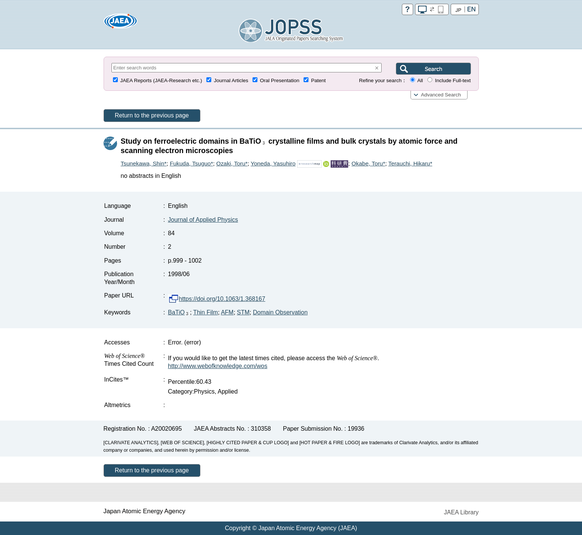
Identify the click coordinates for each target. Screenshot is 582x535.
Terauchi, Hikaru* (410, 163)
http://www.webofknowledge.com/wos (218, 366)
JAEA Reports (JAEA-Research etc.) (161, 80)
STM (243, 312)
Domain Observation (280, 312)
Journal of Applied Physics (203, 219)
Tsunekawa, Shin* (144, 163)
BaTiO (179, 312)
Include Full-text (453, 80)
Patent (318, 80)
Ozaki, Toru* (232, 163)
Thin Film (205, 312)
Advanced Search (441, 95)
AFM (227, 312)
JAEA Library (461, 512)
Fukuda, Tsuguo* (191, 163)
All (420, 80)
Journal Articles (231, 80)
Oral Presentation (279, 80)
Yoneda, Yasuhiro (273, 163)
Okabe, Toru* (368, 163)
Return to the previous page (152, 115)
